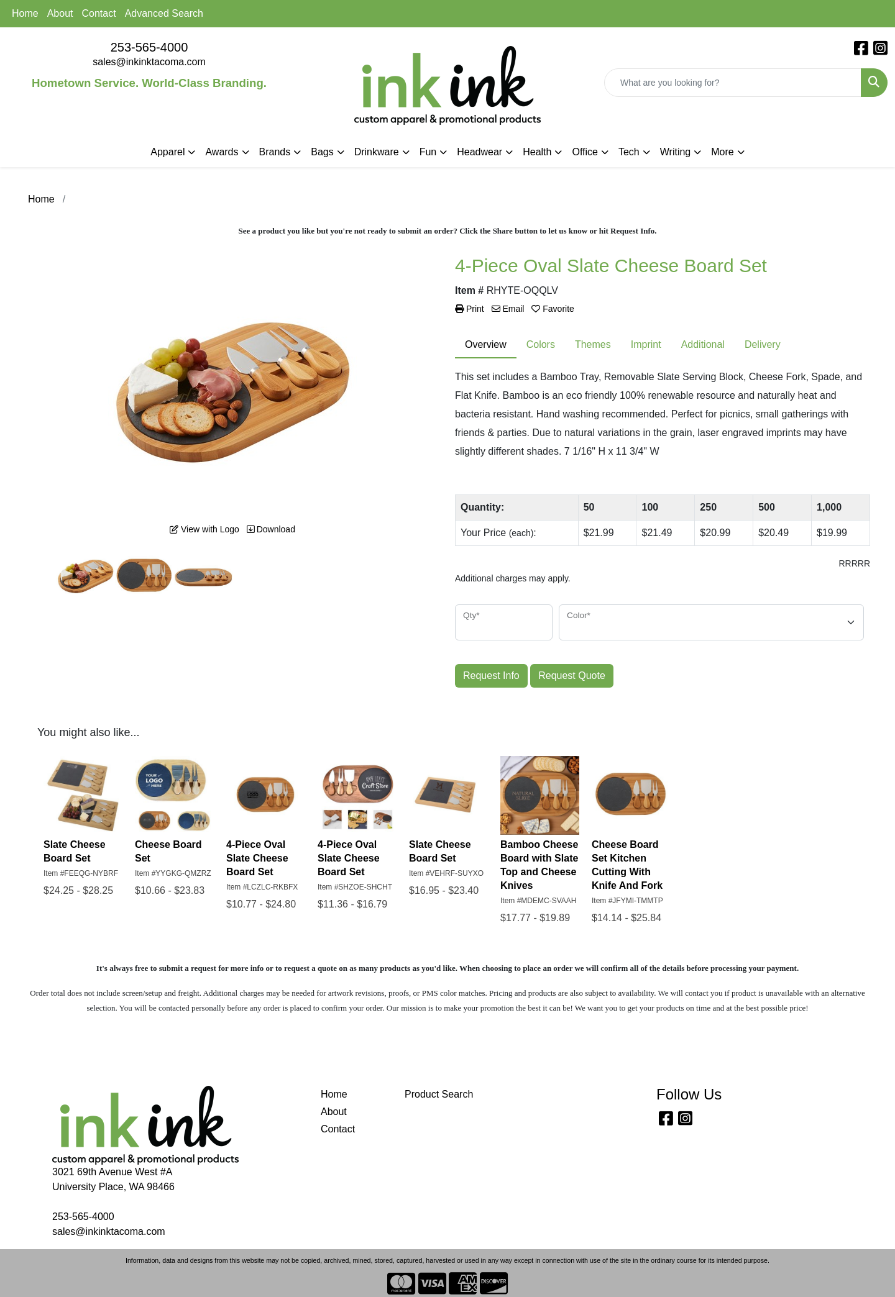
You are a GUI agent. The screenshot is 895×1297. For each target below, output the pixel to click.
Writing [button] (675, 152)
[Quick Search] (732, 82)
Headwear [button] (479, 152)
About (60, 13)
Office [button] (585, 152)
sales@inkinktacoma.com (149, 62)
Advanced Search (164, 13)
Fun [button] (428, 152)
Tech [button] (629, 152)
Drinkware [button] (376, 152)
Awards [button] (221, 152)
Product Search (439, 1094)
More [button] (722, 152)
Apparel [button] (167, 152)
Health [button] (537, 152)
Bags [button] (322, 152)
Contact (99, 13)
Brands (275, 152)
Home (25, 13)
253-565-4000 (149, 47)
